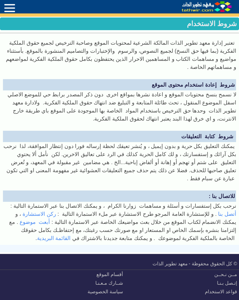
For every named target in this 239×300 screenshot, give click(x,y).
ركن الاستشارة (38, 214)
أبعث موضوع (36, 222)
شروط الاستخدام (212, 23)
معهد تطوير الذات (170, 263)
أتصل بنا (226, 214)
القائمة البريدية (54, 238)
